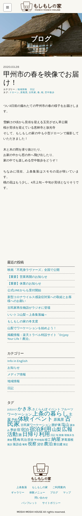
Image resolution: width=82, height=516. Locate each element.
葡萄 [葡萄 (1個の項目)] (24, 444)
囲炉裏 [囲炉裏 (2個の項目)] (56, 425)
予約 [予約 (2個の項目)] (14, 420)
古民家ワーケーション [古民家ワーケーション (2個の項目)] (36, 425)
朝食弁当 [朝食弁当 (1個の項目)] (69, 435)
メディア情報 (16, 374)
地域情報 (22, 89)
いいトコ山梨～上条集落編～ (27, 315)
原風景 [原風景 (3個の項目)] (59, 419)
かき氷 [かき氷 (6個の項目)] (24, 408)
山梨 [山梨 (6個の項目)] (56, 429)
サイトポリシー (51, 502)
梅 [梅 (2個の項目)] (18, 440)
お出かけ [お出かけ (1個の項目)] (12, 409)
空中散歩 (49, 92)
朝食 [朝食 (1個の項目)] (61, 435)
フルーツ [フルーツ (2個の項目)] (67, 409)
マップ (67, 492)
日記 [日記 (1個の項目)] (53, 435)
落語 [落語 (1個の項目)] (9, 444)
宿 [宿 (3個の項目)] (18, 430)
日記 (32, 89)
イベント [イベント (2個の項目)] (54, 409)
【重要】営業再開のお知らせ (27, 277)
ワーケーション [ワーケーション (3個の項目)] (19, 414)
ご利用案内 (59, 487)
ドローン (14, 92)
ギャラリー (17, 492)
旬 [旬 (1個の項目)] (57, 435)
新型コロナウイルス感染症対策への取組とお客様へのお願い (39, 299)
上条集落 (21, 487)
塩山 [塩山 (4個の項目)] (65, 424)
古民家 (32, 92)
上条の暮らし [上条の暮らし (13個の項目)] (50, 413)
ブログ (41, 39)
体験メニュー (37, 492)
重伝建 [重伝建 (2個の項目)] (58, 444)
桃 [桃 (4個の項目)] (15, 439)
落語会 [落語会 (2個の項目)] (17, 444)
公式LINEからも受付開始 (24, 290)
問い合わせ (41, 497)
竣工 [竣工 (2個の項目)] (48, 440)
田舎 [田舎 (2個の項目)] (31, 440)
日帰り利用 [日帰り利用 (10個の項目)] (36, 434)
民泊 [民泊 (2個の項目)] (24, 440)
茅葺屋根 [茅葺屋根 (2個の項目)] (67, 440)
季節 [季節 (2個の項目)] (13, 430)
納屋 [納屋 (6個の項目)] (56, 439)
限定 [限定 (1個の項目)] (65, 444)
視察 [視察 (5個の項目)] (32, 443)
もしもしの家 (41, 6)
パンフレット (29, 502)
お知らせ (13, 368)
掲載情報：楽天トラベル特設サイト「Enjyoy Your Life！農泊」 (37, 337)
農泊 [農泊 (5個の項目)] (48, 443)
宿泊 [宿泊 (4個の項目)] (25, 429)
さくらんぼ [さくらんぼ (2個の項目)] (39, 409)
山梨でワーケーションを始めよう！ (31, 328)
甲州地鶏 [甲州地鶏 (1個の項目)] (39, 440)
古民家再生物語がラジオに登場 (28, 308)
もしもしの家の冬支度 (22, 321)
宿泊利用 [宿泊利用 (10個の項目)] (40, 429)
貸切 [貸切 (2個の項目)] (40, 444)
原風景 (24, 92)
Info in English (17, 361)
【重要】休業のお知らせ (24, 283)
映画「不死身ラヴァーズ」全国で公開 (33, 270)
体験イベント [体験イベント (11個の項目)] (35, 419)
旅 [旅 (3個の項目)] (20, 435)
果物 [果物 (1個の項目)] (9, 440)
